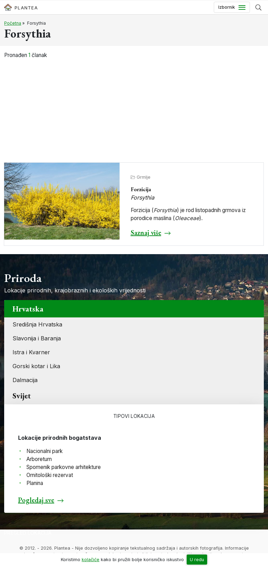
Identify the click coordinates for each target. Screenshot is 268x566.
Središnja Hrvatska (37, 324)
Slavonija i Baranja (37, 338)
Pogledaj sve (36, 499)
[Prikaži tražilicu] (258, 7)
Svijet (22, 395)
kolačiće (90, 559)
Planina (34, 483)
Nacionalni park (44, 451)
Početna (12, 23)
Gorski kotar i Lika (36, 366)
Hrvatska (28, 309)
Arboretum (39, 459)
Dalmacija (25, 380)
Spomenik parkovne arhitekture (63, 467)
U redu (197, 559)
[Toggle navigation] (232, 7)
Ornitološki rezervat (49, 475)
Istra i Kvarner (31, 352)
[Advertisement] (134, 111)
